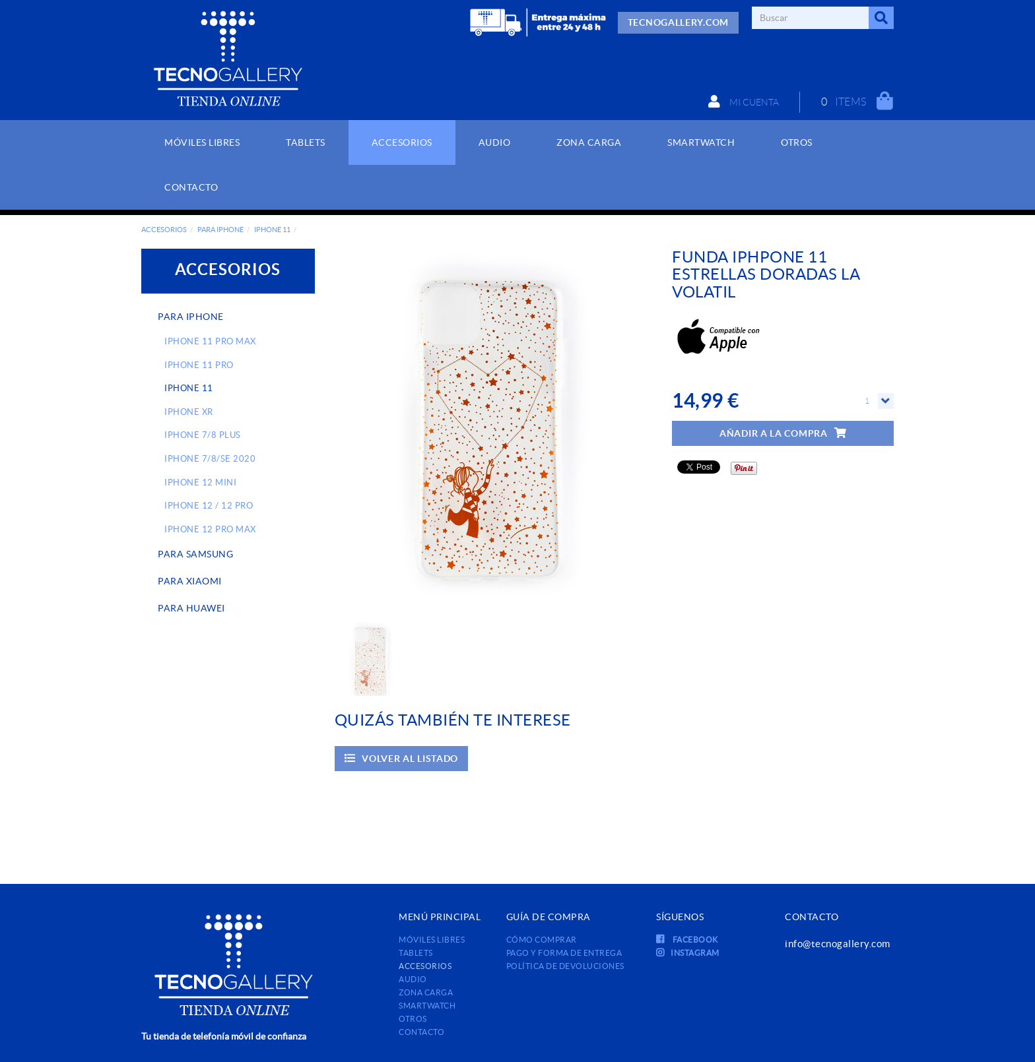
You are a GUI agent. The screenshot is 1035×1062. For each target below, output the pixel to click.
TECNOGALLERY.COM (678, 22)
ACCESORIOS (164, 230)
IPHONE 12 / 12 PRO (208, 506)
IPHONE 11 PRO (199, 365)
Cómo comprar (541, 939)
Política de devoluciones (565, 966)
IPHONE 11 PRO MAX (210, 341)
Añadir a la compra (782, 433)
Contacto (421, 1032)
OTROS (413, 1019)
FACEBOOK (687, 939)
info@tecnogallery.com (837, 943)
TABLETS (416, 953)
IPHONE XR (188, 412)
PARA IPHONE (220, 230)
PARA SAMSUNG (195, 554)
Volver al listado (402, 758)
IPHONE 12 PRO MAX (210, 529)
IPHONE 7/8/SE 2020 (209, 459)
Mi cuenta (743, 101)
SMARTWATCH (427, 1005)
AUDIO (413, 979)
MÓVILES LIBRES (432, 939)
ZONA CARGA (426, 992)
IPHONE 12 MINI (200, 482)
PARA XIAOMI (190, 581)
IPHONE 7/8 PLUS (202, 435)
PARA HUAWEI (191, 608)
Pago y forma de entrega (564, 953)
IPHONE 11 (272, 230)
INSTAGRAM (687, 953)
